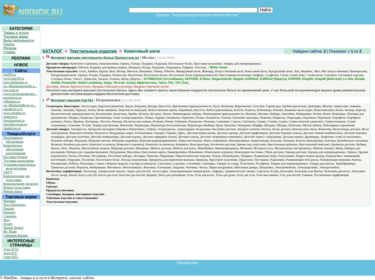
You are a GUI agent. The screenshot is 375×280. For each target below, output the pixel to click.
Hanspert (9, 212)
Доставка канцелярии (18, 161)
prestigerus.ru (12, 97)
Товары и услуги (16, 33)
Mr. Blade (10, 231)
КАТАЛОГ (52, 51)
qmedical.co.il (12, 109)
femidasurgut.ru (14, 120)
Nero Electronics (14, 205)
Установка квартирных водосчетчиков (19, 166)
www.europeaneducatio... (20, 94)
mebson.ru (10, 117)
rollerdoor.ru (11, 101)
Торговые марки (15, 36)
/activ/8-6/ (10, 253)
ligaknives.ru (12, 128)
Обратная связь (188, 262)
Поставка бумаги (15, 157)
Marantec (9, 201)
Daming (8, 208)
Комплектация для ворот (20, 184)
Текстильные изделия (93, 51)
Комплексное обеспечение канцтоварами (14, 149)
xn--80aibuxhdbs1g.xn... (19, 105)
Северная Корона (15, 235)
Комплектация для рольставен (16, 178)
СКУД (7, 172)
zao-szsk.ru (10, 90)
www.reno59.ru (13, 78)
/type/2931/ (11, 257)
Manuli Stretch (13, 228)
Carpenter (10, 216)
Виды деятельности (18, 40)
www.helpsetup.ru (15, 82)
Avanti (7, 224)
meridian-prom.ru (15, 124)
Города (8, 44)
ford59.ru (9, 75)
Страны (9, 52)
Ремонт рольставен (16, 187)
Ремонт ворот (12, 191)
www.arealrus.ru (14, 113)
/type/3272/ (11, 249)
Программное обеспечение (13, 139)
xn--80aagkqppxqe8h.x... (20, 86)
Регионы (10, 48)
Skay (6, 220)
